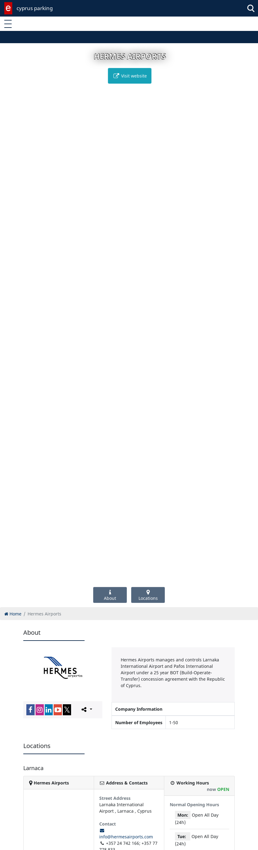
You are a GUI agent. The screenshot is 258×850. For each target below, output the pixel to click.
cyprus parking (35, 8)
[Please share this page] (86, 709)
